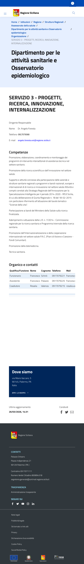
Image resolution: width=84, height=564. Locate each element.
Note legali (15, 514)
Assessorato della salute (23, 25)
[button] (73, 12)
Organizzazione (18, 36)
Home (14, 22)
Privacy (14, 532)
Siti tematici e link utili (19, 526)
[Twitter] (16, 503)
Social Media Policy (18, 549)
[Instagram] (26, 503)
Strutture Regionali (54, 22)
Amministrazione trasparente (23, 492)
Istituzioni (25, 22)
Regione (37, 22)
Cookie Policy (16, 544)
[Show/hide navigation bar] (5, 13)
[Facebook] (12, 503)
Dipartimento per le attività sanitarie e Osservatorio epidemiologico (36, 30)
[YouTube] (21, 503)
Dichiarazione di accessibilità (22, 538)
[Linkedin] (32, 503)
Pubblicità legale (17, 520)
